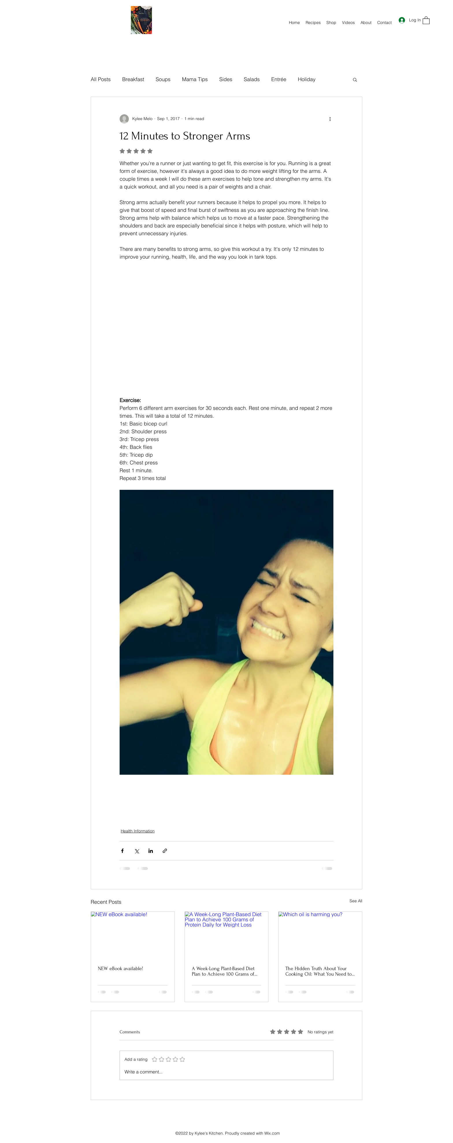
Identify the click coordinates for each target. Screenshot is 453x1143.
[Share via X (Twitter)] (136, 850)
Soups (163, 79)
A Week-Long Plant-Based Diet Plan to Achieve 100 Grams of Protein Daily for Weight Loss (223, 971)
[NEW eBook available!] (132, 935)
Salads (252, 79)
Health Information (138, 831)
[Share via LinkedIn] (150, 850)
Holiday (306, 79)
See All (356, 900)
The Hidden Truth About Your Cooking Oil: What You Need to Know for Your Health (318, 971)
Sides (225, 79)
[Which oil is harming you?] (320, 935)
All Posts (101, 79)
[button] (426, 20)
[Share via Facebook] (122, 850)
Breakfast (133, 79)
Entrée (278, 79)
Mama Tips (195, 79)
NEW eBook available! (120, 968)
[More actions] (329, 118)
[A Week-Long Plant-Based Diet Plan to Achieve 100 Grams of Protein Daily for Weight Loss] (226, 935)
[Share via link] (165, 850)
